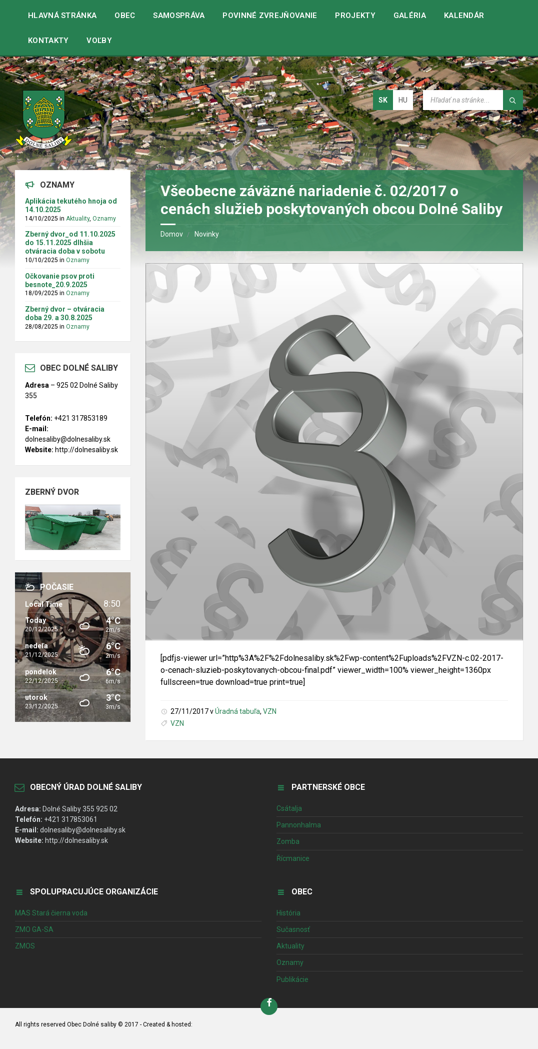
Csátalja (289, 808)
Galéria (410, 15)
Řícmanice (293, 858)
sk (383, 100)
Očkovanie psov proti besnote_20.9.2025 (59, 280)
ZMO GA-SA (34, 929)
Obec (124, 15)
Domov (171, 234)
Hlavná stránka (62, 15)
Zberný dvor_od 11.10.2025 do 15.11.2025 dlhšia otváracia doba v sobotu (70, 242)
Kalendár (464, 15)
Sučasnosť (293, 929)
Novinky (206, 234)
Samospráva (178, 15)
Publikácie (292, 979)
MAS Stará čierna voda (51, 913)
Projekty (355, 15)
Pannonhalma (298, 825)
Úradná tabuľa (237, 711)
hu (403, 100)
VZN (269, 711)
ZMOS (25, 946)
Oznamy (104, 218)
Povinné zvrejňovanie (269, 15)
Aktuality (78, 218)
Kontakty (48, 40)
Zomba (288, 841)
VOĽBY (99, 40)
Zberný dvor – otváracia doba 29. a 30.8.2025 (64, 313)
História (288, 913)
